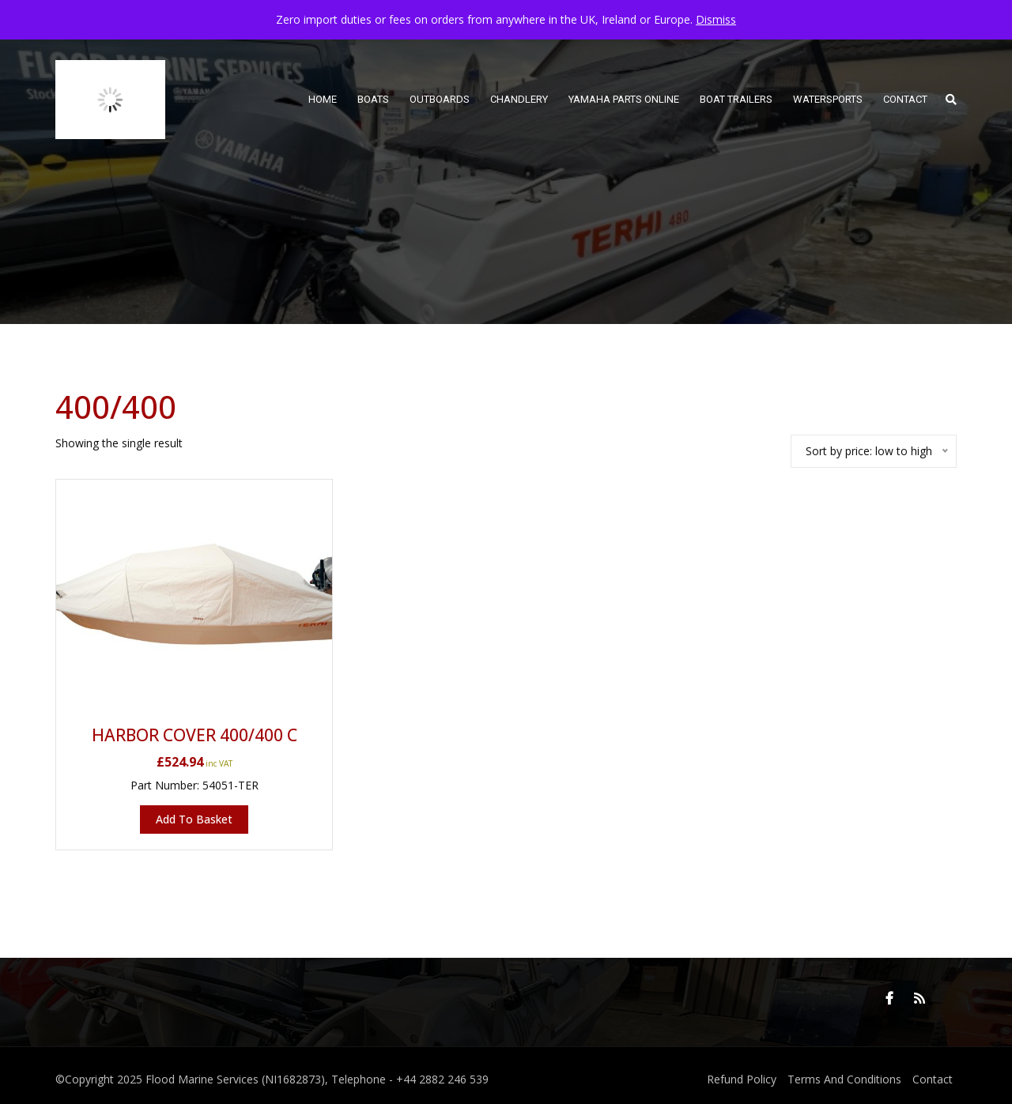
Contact (932, 1079)
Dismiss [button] (716, 19)
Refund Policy (741, 1079)
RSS (919, 998)
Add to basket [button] (194, 819)
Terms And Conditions (844, 1079)
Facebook (889, 998)
